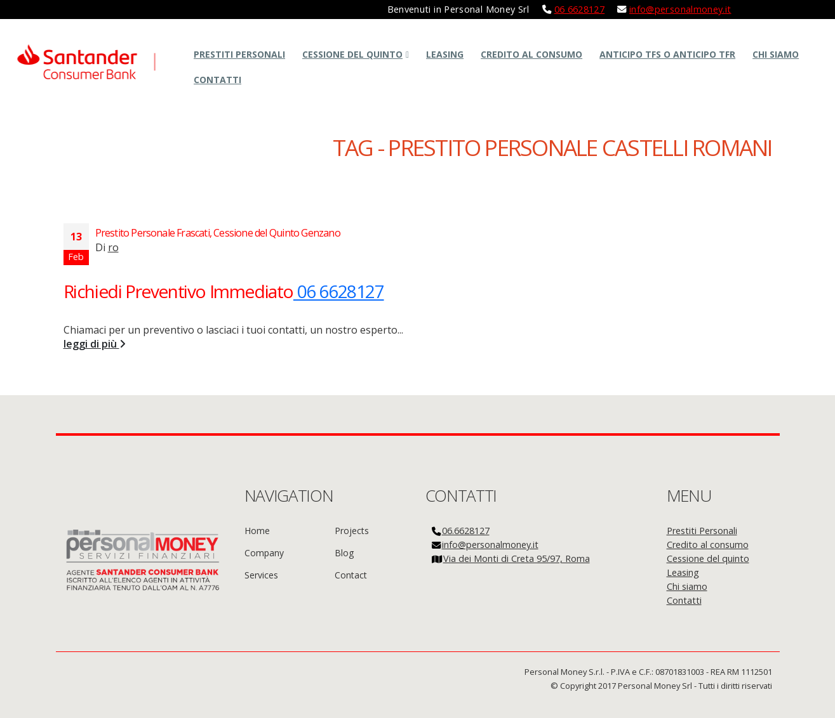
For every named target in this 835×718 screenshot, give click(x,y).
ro (113, 247)
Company (264, 553)
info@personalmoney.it (680, 9)
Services (261, 575)
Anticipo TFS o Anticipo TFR (667, 54)
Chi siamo (775, 54)
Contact (351, 575)
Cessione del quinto (352, 54)
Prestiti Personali (239, 54)
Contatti (217, 80)
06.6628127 (466, 531)
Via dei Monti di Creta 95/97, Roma (516, 558)
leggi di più (94, 344)
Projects (352, 531)
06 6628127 (579, 9)
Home (257, 531)
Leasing (445, 54)
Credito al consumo (531, 54)
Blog (344, 553)
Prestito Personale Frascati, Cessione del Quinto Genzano (217, 233)
